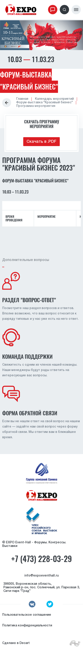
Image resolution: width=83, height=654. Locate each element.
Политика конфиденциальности (27, 625)
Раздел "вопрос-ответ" (29, 300)
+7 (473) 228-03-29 (41, 558)
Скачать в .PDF (41, 141)
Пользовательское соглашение (26, 614)
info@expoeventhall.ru (41, 575)
